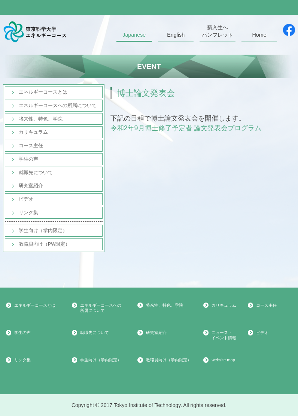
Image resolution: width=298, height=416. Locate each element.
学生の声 (28, 159)
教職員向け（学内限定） (168, 360)
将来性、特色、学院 (41, 119)
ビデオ (26, 199)
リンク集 (28, 212)
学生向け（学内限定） (43, 230)
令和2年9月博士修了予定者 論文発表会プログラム (185, 128)
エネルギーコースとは (43, 92)
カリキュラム (33, 132)
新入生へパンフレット (217, 31)
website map (223, 360)
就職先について (36, 172)
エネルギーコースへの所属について (58, 105)
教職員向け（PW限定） (44, 244)
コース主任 (31, 145)
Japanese (134, 35)
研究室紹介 (31, 185)
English (176, 35)
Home (259, 35)
